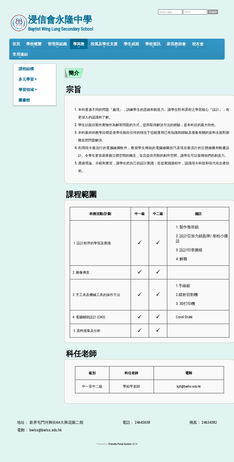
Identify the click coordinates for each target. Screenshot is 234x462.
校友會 (198, 45)
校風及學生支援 (104, 45)
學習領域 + (28, 89)
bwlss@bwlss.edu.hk (45, 430)
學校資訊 (153, 45)
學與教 (79, 45)
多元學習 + (28, 79)
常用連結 (20, 55)
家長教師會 (176, 45)
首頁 (16, 44)
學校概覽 (34, 45)
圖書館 (24, 100)
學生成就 (131, 45)
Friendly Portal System (120, 444)
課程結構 (26, 69)
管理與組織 (57, 45)
